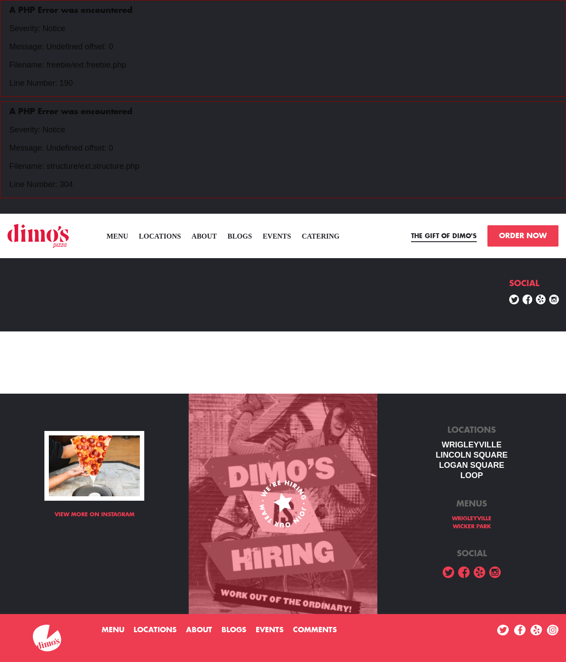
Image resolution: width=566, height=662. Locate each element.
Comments (315, 630)
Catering (321, 236)
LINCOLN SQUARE (472, 455)
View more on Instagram (95, 514)
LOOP (471, 475)
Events (277, 236)
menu (117, 236)
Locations (160, 236)
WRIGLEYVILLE (472, 444)
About (204, 236)
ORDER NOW (523, 235)
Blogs (240, 236)
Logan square (471, 465)
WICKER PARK (472, 526)
